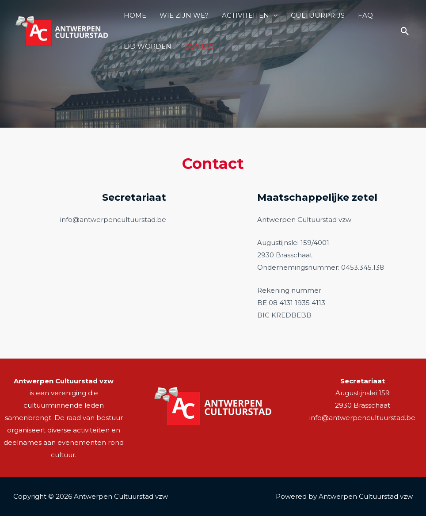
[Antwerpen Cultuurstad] (61, 30)
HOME (135, 15)
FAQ (365, 15)
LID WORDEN (147, 46)
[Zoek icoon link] (405, 31)
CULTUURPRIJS (318, 15)
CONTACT (201, 46)
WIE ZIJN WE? (184, 15)
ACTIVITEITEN (245, 15)
